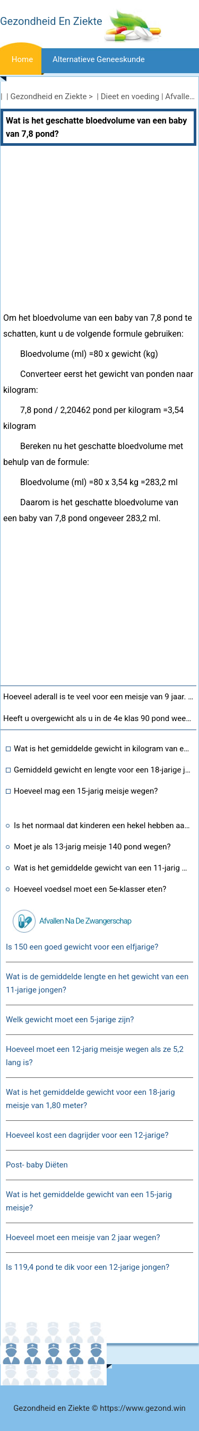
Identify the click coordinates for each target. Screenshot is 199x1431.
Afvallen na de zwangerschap (85, 921)
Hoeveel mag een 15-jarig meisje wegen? (86, 791)
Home (22, 59)
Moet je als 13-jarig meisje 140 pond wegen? (92, 846)
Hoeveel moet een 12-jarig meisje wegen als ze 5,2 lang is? (95, 1055)
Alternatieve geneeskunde (99, 59)
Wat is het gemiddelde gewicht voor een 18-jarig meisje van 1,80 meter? (90, 1098)
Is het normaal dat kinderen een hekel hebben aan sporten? (102, 825)
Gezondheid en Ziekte (49, 96)
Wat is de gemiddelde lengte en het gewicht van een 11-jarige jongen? (97, 983)
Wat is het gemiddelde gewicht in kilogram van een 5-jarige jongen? (102, 748)
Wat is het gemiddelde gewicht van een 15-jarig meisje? (89, 1201)
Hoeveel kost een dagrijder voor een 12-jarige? (87, 1135)
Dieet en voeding (130, 96)
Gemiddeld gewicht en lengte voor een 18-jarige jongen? (102, 770)
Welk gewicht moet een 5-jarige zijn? (70, 1019)
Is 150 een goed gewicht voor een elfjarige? (82, 947)
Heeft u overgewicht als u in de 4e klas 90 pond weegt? (99, 718)
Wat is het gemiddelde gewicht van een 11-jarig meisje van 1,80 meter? (102, 868)
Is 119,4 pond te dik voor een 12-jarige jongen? (87, 1267)
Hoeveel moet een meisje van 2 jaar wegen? (83, 1237)
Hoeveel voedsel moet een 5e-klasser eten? (90, 889)
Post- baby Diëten (37, 1165)
